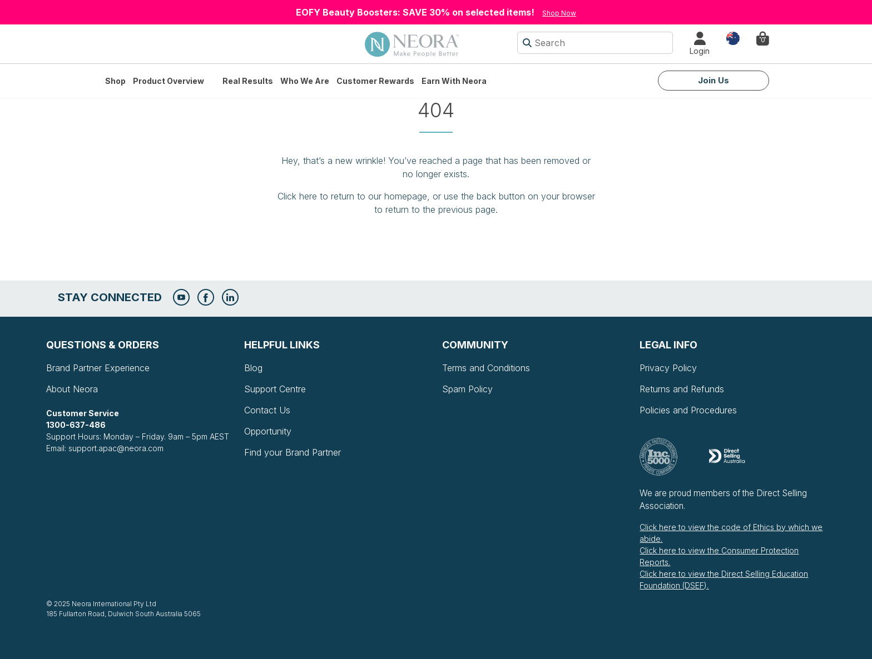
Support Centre (275, 389)
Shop (115, 81)
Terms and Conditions (486, 367)
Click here (297, 196)
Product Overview (168, 81)
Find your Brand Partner (292, 452)
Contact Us (267, 410)
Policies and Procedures (688, 410)
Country (733, 37)
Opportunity (267, 431)
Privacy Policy (668, 367)
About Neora (72, 389)
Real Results (247, 81)
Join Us (713, 80)
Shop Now (559, 13)
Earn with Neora (454, 81)
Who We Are (304, 81)
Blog (253, 367)
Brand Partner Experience (98, 367)
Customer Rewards (375, 81)
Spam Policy (467, 389)
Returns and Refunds (682, 389)
